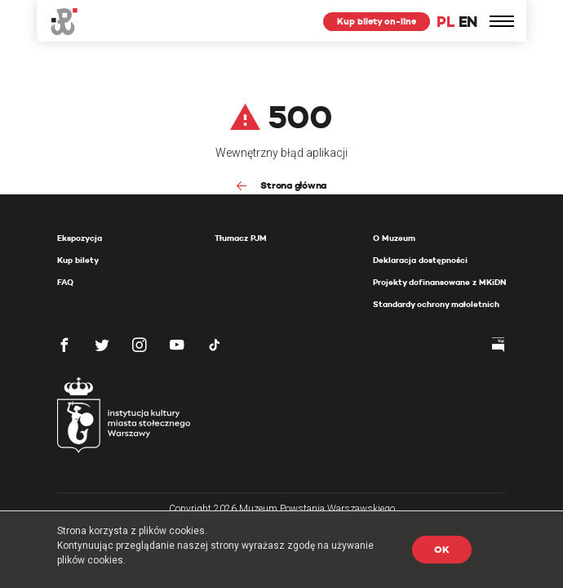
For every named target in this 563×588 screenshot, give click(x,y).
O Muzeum (394, 238)
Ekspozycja (79, 238)
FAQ (65, 282)
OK (442, 549)
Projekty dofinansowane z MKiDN (439, 282)
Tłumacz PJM (241, 238)
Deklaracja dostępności (420, 260)
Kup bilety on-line (376, 21)
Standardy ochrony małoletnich (436, 304)
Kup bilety (78, 260)
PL (445, 21)
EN (468, 21)
